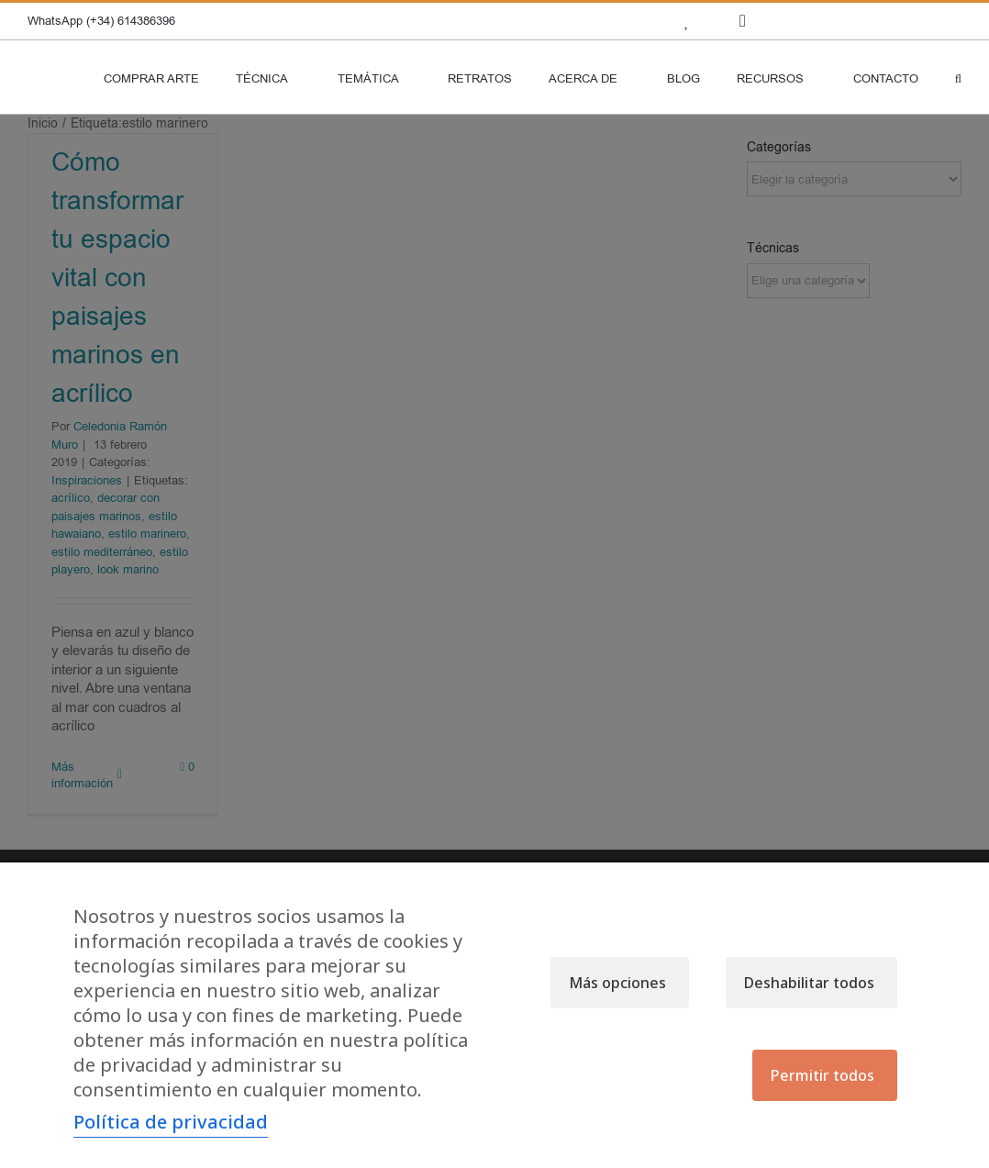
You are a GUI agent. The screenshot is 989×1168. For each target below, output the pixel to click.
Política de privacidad (170, 1121)
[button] (958, 77)
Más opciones (617, 983)
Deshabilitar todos (809, 983)
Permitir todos (822, 1075)
